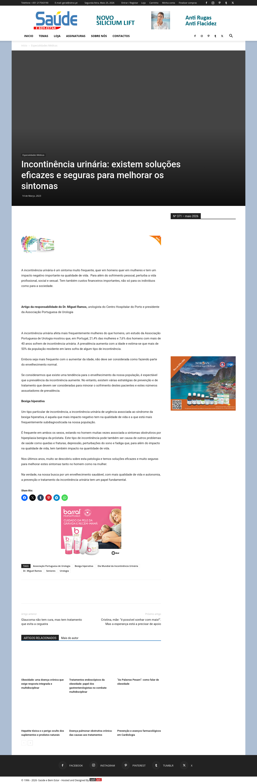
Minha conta (168, 2)
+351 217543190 (39, 2)
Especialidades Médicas (33, 155)
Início (24, 45)
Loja (143, 2)
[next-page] (30, 742)
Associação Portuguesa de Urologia (51, 565)
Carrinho (153, 2)
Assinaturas (75, 36)
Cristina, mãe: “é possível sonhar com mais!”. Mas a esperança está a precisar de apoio (131, 622)
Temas (43, 36)
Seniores (50, 570)
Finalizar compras (188, 2)
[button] (231, 36)
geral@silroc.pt (70, 2)
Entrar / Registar (129, 2)
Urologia (64, 570)
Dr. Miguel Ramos (32, 570)
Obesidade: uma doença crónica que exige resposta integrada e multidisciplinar (42, 683)
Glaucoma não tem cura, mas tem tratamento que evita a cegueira (51, 622)
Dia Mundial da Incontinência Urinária (118, 565)
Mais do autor (70, 638)
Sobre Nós (99, 36)
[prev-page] (23, 742)
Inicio (28, 36)
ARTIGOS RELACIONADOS (40, 638)
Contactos (121, 36)
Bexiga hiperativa (84, 565)
